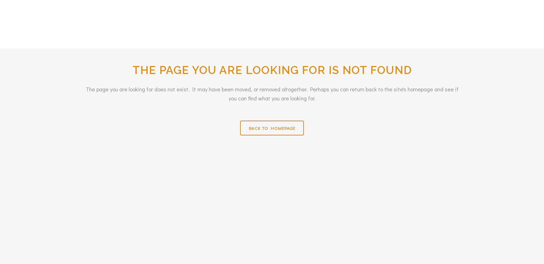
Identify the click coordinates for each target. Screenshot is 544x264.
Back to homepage (272, 128)
